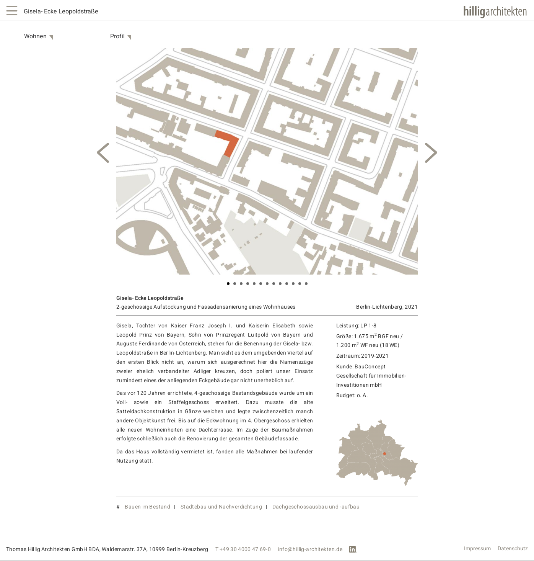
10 (286, 283)
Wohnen (35, 36)
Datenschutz (513, 549)
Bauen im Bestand (147, 507)
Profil (117, 36)
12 (299, 283)
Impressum (477, 549)
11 (293, 283)
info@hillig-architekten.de (310, 549)
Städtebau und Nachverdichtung (221, 507)
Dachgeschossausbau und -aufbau (316, 507)
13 (306, 283)
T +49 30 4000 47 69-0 (243, 549)
